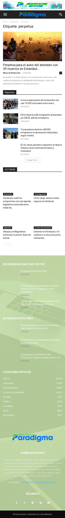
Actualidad (8, 194)
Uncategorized (40, 194)
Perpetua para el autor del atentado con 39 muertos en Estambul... (30, 67)
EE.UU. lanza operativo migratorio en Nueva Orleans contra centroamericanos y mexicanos (41, 148)
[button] (5, 14)
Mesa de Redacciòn (11, 73)
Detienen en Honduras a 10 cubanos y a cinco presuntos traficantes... (47, 234)
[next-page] (10, 245)
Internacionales (10, 60)
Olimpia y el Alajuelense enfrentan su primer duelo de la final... (17, 234)
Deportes (7, 228)
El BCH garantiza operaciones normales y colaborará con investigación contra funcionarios (40, 289)
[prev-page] (5, 245)
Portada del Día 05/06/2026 (34, 271)
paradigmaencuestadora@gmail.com (39, 482)
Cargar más (32, 160)
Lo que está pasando (43, 228)
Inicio (5, 21)
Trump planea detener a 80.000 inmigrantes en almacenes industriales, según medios (39, 132)
